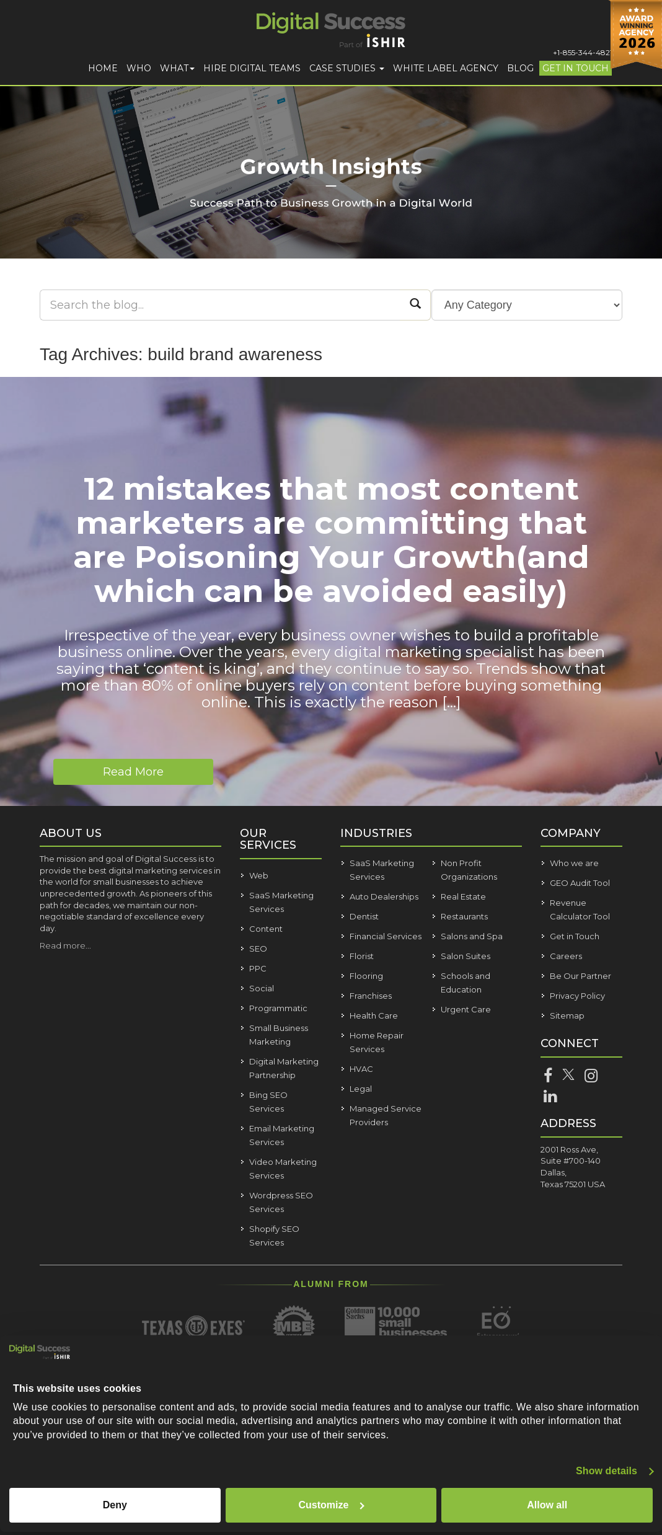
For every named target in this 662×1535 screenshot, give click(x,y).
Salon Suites (465, 956)
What (177, 68)
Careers (566, 956)
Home (103, 68)
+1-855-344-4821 (582, 52)
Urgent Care (466, 1009)
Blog (520, 68)
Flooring (366, 976)
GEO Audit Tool (580, 883)
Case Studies (346, 68)
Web (258, 875)
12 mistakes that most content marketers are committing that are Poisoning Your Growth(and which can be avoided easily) (331, 540)
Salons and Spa (472, 936)
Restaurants (464, 916)
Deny (115, 1505)
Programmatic (278, 1008)
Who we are (574, 863)
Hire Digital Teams (252, 68)
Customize (332, 1505)
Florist (362, 956)
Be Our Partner (580, 976)
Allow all (547, 1505)
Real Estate (463, 896)
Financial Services (385, 936)
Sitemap (567, 1015)
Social (261, 988)
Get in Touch (575, 68)
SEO (258, 948)
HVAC (361, 1069)
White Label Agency (445, 68)
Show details (606, 1471)
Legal (361, 1089)
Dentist (364, 916)
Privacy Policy (577, 996)
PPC (258, 968)
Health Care (374, 1015)
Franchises (371, 996)
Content (266, 929)
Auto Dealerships (384, 896)
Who (138, 68)
